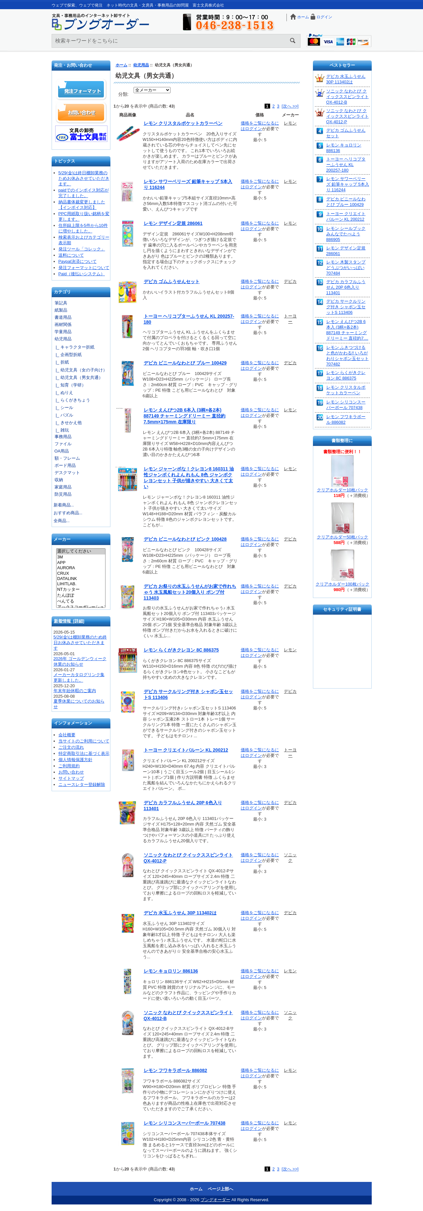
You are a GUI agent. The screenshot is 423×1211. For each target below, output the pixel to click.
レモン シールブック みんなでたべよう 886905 (346, 234)
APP (81, 562)
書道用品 (63, 317)
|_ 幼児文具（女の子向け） (80, 369)
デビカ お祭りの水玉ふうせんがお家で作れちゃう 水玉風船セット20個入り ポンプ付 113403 (190, 592)
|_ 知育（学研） (70, 385)
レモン (290, 123)
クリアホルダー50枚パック (342, 537)
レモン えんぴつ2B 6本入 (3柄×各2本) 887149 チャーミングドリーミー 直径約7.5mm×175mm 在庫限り (185, 415)
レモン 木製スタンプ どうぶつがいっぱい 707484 (346, 268)
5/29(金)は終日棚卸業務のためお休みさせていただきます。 (83, 178)
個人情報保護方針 (75, 759)
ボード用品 (65, 465)
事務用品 (63, 436)
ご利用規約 (69, 765)
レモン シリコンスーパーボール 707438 (185, 1123)
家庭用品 (63, 487)
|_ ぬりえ (63, 392)
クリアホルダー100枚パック (342, 584)
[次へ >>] (290, 106)
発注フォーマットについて (83, 267)
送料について (71, 255)
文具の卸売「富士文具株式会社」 (81, 134)
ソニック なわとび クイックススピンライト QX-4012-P (347, 116)
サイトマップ (71, 778)
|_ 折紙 (61, 362)
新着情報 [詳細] (69, 621)
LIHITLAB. (81, 584)
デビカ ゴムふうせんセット (172, 281)
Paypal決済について (77, 261)
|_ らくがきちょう (72, 400)
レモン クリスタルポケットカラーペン (183, 123)
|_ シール (63, 407)
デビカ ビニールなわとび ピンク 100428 (185, 539)
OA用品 (62, 451)
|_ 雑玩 (61, 430)
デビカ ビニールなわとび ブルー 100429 (185, 363)
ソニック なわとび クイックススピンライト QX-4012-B (347, 97)
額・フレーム (67, 458)
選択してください (81, 551)
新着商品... (64, 505)
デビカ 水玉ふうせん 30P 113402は (180, 912)
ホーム (303, 17)
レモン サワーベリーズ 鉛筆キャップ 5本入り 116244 (347, 184)
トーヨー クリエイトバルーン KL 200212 (186, 750)
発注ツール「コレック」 (81, 249)
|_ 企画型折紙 (68, 354)
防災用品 (63, 494)
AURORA (81, 568)
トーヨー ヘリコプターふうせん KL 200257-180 (346, 165)
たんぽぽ (81, 596)
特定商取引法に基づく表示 (83, 753)
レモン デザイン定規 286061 (173, 223)
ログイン (324, 17)
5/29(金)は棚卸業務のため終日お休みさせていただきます (80, 643)
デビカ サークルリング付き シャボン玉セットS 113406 (346, 307)
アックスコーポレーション (81, 607)
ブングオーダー (215, 1199)
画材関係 (63, 324)
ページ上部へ (220, 1188)
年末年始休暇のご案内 (75, 690)
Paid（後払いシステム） (81, 273)
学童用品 (63, 331)
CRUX (81, 573)
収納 (59, 479)
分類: (123, 94)
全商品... (62, 520)
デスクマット (67, 472)
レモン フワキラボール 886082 (175, 1070)
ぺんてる (81, 602)
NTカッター (81, 590)
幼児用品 (141, 65)
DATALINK (81, 578)
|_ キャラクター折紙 (74, 347)
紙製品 (61, 310)
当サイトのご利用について (83, 741)
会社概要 (66, 734)
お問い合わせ (81, 112)
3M (81, 557)
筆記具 (61, 302)
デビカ (290, 281)
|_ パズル (63, 415)
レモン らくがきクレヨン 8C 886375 (181, 650)
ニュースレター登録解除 (81, 784)
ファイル (63, 443)
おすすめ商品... (68, 512)
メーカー (62, 539)
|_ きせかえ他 (68, 422)
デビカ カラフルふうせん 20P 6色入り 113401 (346, 287)
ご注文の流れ (71, 747)
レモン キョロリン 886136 (171, 971)
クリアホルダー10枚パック (342, 489)
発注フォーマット (81, 89)
